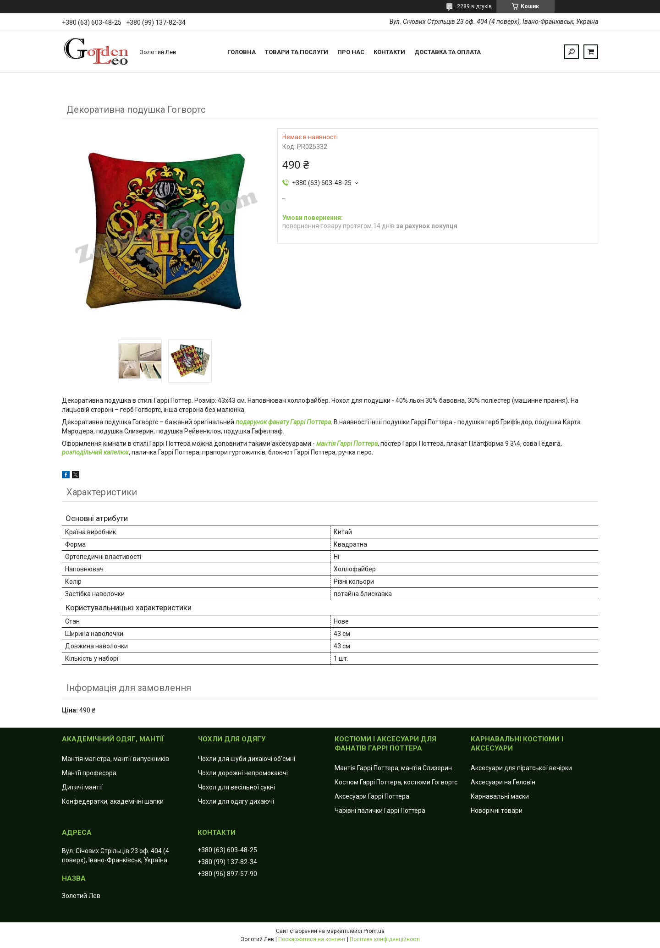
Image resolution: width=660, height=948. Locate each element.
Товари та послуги (296, 52)
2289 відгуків (474, 6)
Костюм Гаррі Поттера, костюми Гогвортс (396, 782)
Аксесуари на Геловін (503, 782)
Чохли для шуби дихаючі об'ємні (246, 758)
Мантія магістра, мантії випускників (115, 758)
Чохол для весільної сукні (236, 787)
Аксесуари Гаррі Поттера (372, 796)
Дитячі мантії (82, 787)
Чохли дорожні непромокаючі (243, 773)
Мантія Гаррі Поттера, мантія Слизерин (393, 768)
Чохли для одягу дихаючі (236, 801)
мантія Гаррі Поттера (347, 443)
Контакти (389, 52)
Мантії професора (89, 773)
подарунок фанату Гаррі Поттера (283, 422)
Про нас (350, 52)
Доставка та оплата (447, 52)
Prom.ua (374, 931)
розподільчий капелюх (95, 452)
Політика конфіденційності (385, 939)
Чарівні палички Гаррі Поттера (380, 810)
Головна (241, 52)
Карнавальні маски (500, 796)
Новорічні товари (496, 810)
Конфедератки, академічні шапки (113, 801)
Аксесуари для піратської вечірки (521, 768)
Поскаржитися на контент (312, 939)
